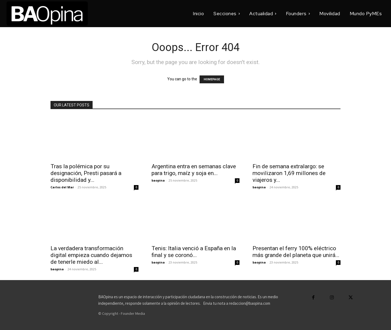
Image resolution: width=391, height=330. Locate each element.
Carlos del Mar (62, 187)
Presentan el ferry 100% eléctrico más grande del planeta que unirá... (296, 251)
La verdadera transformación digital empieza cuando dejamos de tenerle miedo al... (91, 255)
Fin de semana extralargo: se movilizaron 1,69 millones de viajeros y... (289, 173)
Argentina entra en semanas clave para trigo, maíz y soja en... (194, 169)
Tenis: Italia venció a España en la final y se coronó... (194, 251)
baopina (158, 180)
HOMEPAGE (212, 79)
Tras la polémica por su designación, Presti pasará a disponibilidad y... (86, 173)
